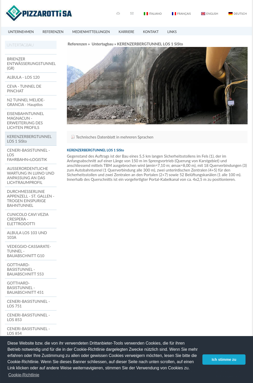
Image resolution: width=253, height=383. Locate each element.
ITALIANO (155, 13)
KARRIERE (127, 32)
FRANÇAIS (184, 13)
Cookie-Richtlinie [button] (23, 375)
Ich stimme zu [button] (224, 359)
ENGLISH (212, 13)
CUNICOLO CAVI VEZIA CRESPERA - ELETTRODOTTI (27, 219)
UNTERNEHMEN (21, 32)
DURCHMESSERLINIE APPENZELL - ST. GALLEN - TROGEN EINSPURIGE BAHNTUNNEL (30, 198)
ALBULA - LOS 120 (23, 77)
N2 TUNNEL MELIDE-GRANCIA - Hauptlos (26, 102)
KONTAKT (151, 32)
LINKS (172, 32)
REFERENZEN (53, 32)
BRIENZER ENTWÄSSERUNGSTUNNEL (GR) (31, 63)
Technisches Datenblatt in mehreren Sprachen (114, 137)
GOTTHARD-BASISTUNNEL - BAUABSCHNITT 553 (25, 269)
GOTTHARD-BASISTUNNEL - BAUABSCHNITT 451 (25, 288)
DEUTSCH (240, 13)
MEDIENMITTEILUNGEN (91, 32)
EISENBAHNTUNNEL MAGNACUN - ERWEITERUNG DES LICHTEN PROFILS (25, 120)
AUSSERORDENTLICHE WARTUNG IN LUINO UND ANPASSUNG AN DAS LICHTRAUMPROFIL (30, 175)
